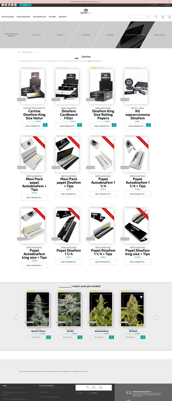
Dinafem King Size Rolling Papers (103, 111)
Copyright (42, 387)
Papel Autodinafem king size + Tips (34, 230)
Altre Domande (7, 384)
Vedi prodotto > (32, 118)
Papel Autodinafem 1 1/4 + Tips (137, 171)
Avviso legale (43, 363)
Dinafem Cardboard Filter (68, 110)
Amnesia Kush (102, 302)
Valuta (163, 5)
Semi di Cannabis (7, 17)
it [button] (155, 5)
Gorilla (70, 302)
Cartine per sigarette (34, 108)
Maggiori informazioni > (95, 59)
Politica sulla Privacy (45, 373)
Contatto (133, 394)
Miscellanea (137, 108)
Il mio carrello (169, 17)
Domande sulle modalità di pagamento (15, 370)
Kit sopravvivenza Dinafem (138, 110)
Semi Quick (63, 17)
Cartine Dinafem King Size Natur (34, 111)
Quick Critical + (38, 302)
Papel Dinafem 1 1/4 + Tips (103, 229)
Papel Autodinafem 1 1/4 (103, 170)
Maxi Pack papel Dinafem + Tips (69, 171)
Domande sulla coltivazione (11, 380)
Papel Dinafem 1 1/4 (68, 229)
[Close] (169, 2)
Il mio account (162, 17)
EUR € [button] (168, 5)
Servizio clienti (156, 17)
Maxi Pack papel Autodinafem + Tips (34, 171)
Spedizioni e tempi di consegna (48, 368)
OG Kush (133, 302)
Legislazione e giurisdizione (47, 382)
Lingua (152, 5)
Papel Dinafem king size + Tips (137, 230)
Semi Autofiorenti (39, 17)
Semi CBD (52, 17)
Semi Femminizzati (23, 17)
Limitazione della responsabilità (49, 377)
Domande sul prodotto (10, 375)
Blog (25, 5)
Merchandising (68, 108)
